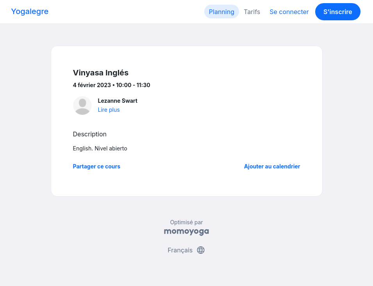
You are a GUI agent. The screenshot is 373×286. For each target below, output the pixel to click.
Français (186, 250)
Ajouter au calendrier (272, 166)
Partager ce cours (97, 166)
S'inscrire (337, 12)
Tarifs (252, 12)
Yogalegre (29, 11)
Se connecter (289, 12)
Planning (221, 12)
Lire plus (109, 109)
